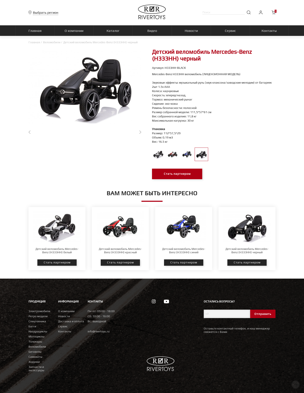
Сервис (63, 326)
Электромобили (39, 311)
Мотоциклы (36, 336)
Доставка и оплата (71, 321)
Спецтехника (37, 321)
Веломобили (51, 42)
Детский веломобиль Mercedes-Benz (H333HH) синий (183, 250)
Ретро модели (38, 316)
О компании (66, 311)
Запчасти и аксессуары (36, 368)
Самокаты (35, 356)
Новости (64, 316)
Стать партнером (177, 174)
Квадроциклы (37, 331)
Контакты (64, 331)
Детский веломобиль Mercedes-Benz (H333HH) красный (120, 250)
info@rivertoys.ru (99, 331)
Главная (34, 42)
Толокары (35, 341)
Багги (32, 326)
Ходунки (34, 361)
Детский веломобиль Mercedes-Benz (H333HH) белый (57, 250)
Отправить (262, 314)
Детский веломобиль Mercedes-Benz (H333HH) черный (247, 250)
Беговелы (34, 351)
